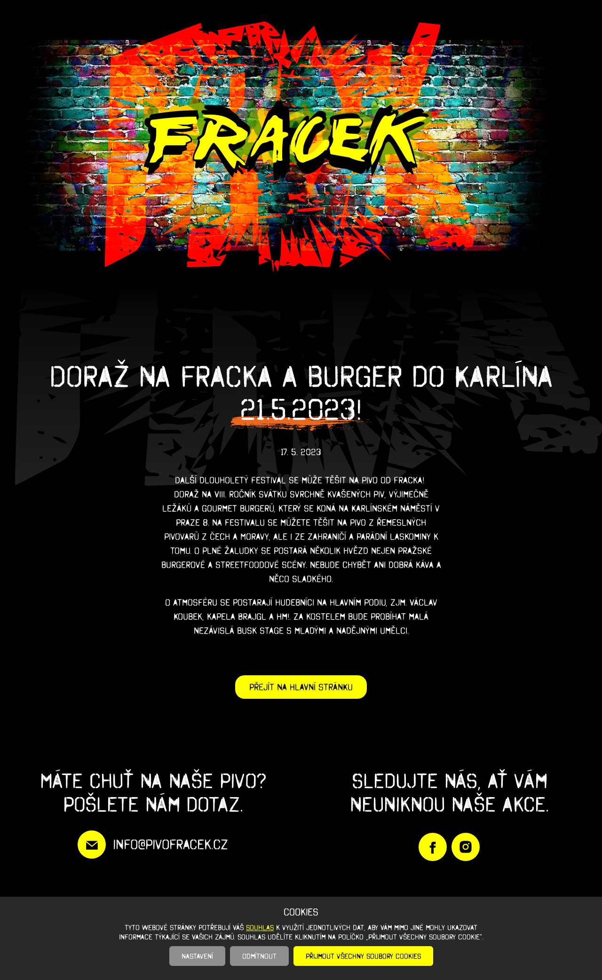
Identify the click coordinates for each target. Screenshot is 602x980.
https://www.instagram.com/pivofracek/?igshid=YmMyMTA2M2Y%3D (466, 847)
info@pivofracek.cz (170, 844)
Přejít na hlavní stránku (301, 687)
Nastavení (197, 956)
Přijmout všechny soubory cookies (363, 956)
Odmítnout (259, 956)
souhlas (260, 927)
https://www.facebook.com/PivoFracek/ (433, 847)
